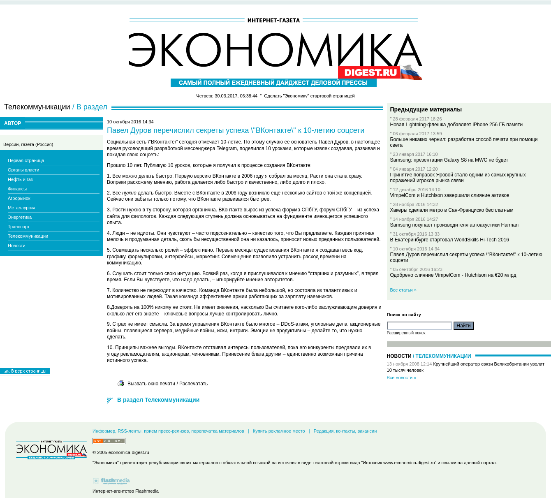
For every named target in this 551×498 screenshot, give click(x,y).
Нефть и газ (20, 179)
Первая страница (26, 160)
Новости (16, 245)
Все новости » (402, 377)
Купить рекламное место (279, 431)
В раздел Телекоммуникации (158, 399)
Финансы (17, 188)
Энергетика (20, 217)
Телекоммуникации (28, 236)
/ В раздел (89, 107)
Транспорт (19, 226)
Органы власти (23, 169)
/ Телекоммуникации (442, 356)
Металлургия (21, 207)
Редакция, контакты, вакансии (345, 431)
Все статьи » (403, 289)
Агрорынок (19, 198)
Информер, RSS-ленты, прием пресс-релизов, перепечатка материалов (168, 431)
